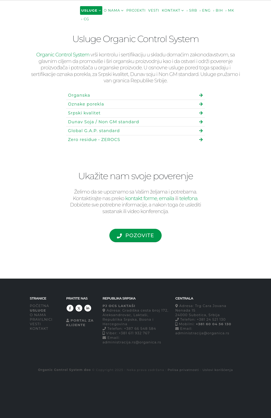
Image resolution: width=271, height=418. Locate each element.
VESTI (35, 324)
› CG (85, 19)
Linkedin (87, 308)
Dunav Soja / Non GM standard (103, 121)
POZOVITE (135, 235)
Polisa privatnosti (183, 370)
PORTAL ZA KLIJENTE (80, 322)
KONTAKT (39, 328)
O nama (112, 10)
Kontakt (171, 10)
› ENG (205, 10)
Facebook (70, 308)
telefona (188, 198)
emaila (166, 198)
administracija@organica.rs (202, 333)
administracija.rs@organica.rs (132, 342)
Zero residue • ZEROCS (94, 139)
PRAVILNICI (41, 319)
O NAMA (38, 315)
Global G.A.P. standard (94, 130)
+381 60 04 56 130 (213, 324)
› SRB (192, 10)
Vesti (153, 10)
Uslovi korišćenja (218, 370)
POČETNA (39, 306)
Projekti (136, 10)
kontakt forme (141, 198)
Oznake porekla (86, 104)
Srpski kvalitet (84, 113)
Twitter (78, 308)
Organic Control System (62, 55)
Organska (79, 95)
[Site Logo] (50, 14)
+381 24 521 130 (211, 319)
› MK (230, 10)
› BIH (218, 10)
